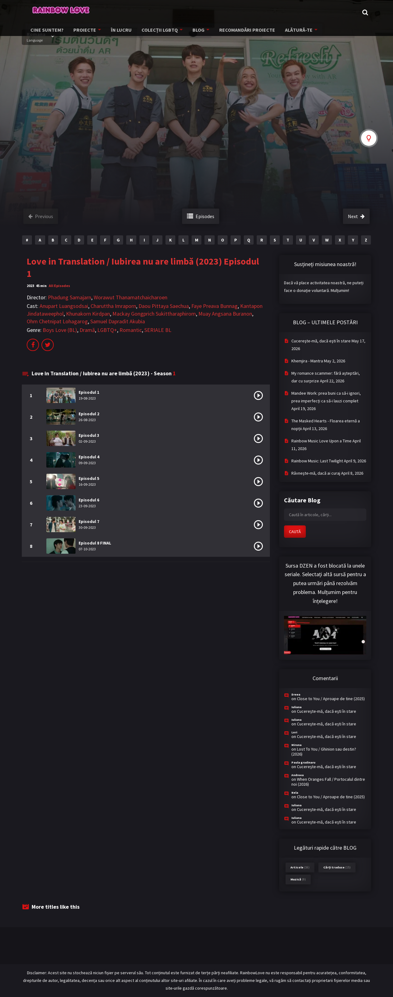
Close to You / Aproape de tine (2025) (331, 698)
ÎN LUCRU (118, 32)
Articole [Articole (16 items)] (299, 867)
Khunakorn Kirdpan (88, 313)
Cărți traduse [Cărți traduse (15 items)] (337, 867)
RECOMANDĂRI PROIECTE (239, 32)
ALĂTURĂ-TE (288, 32)
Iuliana (296, 707)
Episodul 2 (89, 414)
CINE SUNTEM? (48, 32)
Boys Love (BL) (60, 329)
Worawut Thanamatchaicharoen (130, 297)
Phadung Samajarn (69, 297)
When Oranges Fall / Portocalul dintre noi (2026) (328, 781)
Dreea (295, 694)
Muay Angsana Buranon (225, 313)
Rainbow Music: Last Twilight (317, 461)
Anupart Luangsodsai (64, 305)
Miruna (296, 745)
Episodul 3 (89, 435)
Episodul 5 (89, 478)
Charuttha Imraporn (113, 305)
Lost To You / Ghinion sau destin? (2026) (323, 751)
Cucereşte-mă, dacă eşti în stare (321, 341)
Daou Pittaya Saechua (163, 305)
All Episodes (59, 285)
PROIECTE (83, 32)
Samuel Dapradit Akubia (117, 321)
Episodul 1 (89, 392)
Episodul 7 (89, 521)
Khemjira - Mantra (307, 361)
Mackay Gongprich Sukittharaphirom (154, 313)
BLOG (192, 32)
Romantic (130, 329)
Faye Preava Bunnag (214, 305)
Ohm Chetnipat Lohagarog (57, 321)
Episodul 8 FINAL (95, 543)
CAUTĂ (295, 531)
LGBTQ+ (107, 329)
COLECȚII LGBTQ (155, 32)
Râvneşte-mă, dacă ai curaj (315, 473)
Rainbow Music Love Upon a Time (321, 441)
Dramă (87, 329)
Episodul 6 (89, 500)
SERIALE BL (157, 329)
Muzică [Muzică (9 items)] (298, 879)
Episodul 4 (89, 457)
